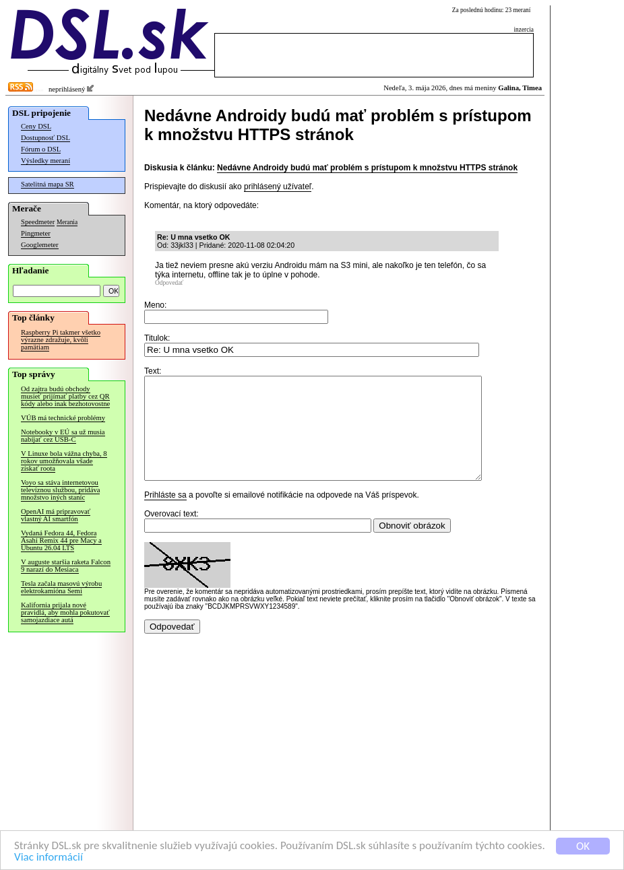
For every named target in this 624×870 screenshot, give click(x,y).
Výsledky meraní (45, 160)
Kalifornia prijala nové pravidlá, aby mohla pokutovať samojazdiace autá (65, 612)
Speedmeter (38, 222)
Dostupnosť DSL (45, 137)
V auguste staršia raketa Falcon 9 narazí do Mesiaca (66, 565)
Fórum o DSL (41, 149)
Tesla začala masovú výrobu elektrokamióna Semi (61, 587)
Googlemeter (40, 244)
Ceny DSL (36, 126)
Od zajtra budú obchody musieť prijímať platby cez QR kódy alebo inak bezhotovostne (65, 396)
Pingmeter (36, 233)
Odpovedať (169, 282)
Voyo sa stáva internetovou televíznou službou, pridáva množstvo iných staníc (60, 490)
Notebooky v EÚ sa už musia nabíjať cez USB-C (63, 435)
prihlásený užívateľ (277, 186)
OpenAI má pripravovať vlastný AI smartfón (55, 515)
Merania (67, 222)
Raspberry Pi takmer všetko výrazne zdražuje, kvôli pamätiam (60, 340)
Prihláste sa (165, 515)
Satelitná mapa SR (47, 184)
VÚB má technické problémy (63, 418)
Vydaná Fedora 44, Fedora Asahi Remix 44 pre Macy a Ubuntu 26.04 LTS (61, 540)
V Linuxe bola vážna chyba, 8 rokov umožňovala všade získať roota (64, 461)
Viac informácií (48, 857)
